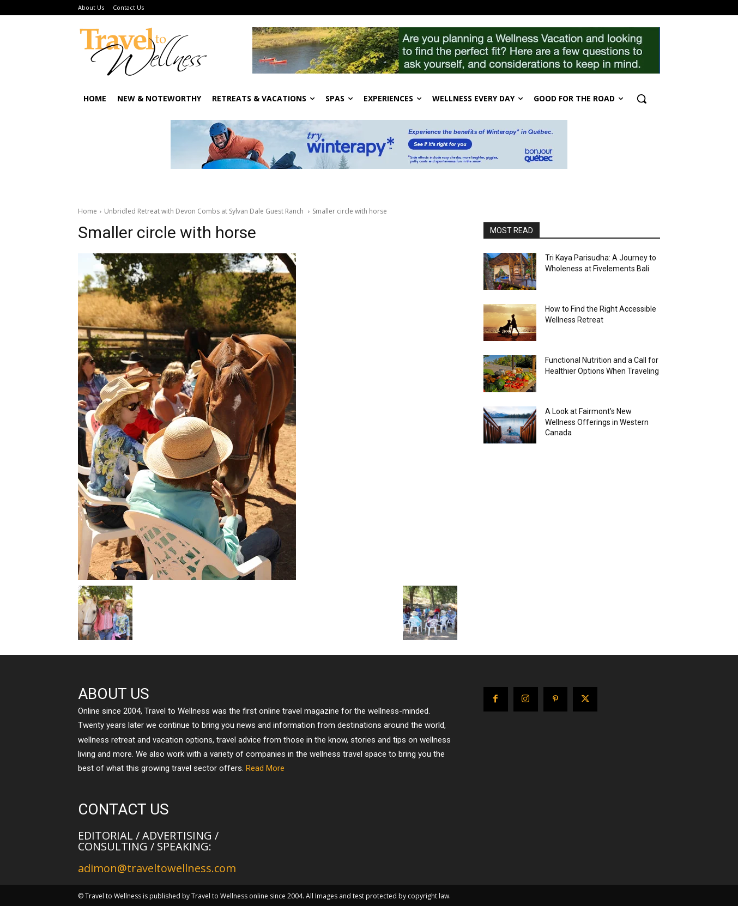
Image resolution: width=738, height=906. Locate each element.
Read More (265, 768)
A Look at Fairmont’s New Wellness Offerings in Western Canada (597, 422)
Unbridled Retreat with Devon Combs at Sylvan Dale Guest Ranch (204, 211)
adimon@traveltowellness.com (157, 868)
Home (87, 211)
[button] (641, 99)
